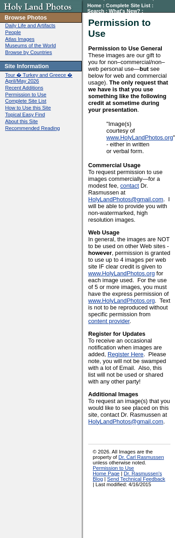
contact (129, 185)
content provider (109, 321)
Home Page (106, 473)
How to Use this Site (28, 107)
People (13, 32)
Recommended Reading (32, 128)
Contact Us (149, 16)
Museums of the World (30, 45)
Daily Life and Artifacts (30, 25)
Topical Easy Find (25, 114)
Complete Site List (128, 5)
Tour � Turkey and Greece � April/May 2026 (38, 78)
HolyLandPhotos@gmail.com (125, 199)
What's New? (124, 11)
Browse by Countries (28, 52)
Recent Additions (24, 87)
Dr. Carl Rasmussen (141, 457)
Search (95, 11)
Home (94, 5)
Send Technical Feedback (136, 479)
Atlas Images (20, 39)
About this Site (21, 121)
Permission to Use (109, 16)
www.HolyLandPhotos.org (139, 137)
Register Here (126, 354)
